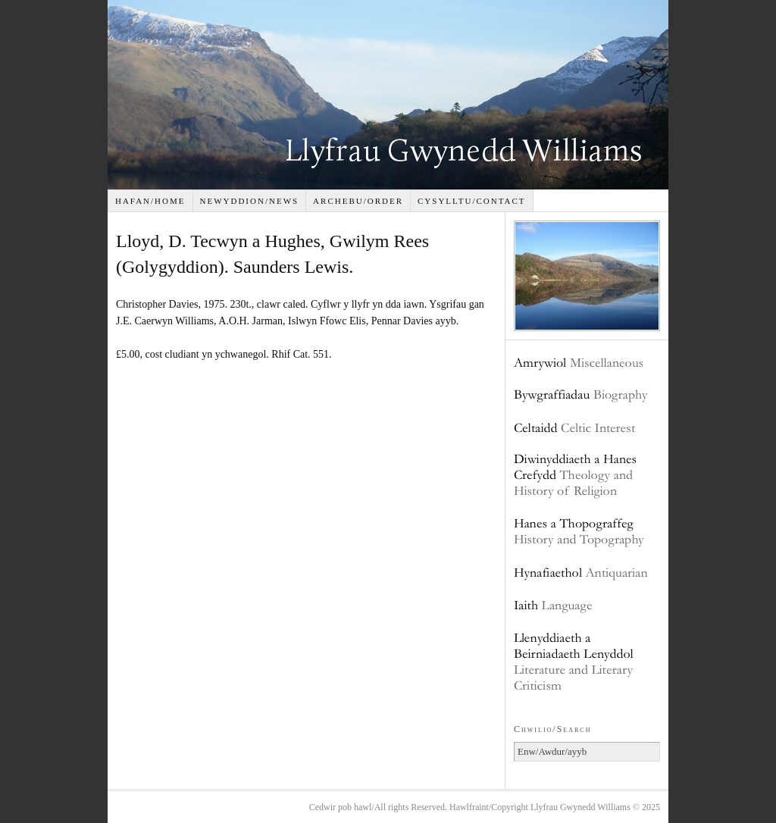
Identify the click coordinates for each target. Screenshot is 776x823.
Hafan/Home (150, 200)
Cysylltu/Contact (472, 200)
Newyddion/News (249, 200)
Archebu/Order (358, 200)
